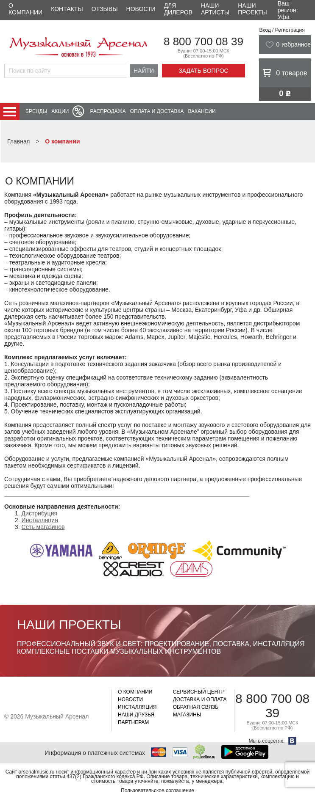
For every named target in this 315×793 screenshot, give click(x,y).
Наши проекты (252, 9)
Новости (141, 9)
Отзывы (105, 9)
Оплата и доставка (157, 111)
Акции (60, 111)
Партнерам (133, 722)
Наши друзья (136, 715)
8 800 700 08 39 (203, 41)
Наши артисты (215, 9)
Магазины (187, 715)
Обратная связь (196, 707)
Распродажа (107, 111)
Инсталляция (40, 520)
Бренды (36, 111)
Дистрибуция (39, 513)
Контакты (67, 9)
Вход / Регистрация (281, 30)
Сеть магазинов (43, 526)
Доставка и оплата (200, 699)
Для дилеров (178, 9)
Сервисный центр (199, 692)
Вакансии (202, 111)
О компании (25, 9)
